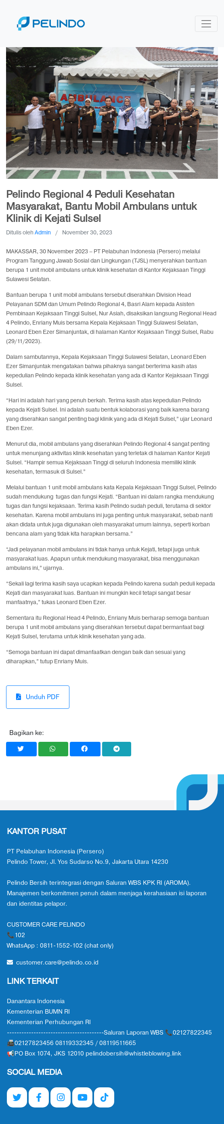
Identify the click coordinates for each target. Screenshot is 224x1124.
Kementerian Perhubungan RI (49, 1022)
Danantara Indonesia (36, 1001)
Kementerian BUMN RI (38, 1012)
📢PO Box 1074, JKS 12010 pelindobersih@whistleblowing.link (94, 1054)
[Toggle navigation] (206, 24)
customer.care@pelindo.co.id (52, 963)
